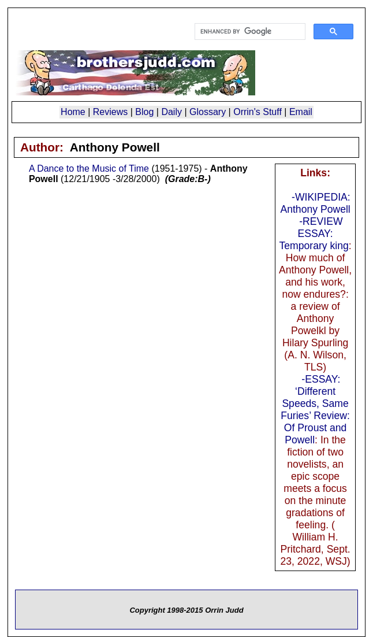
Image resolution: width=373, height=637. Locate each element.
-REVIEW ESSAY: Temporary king (314, 233)
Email (300, 112)
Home (73, 112)
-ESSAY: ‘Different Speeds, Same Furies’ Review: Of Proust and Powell (315, 409)
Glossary (207, 112)
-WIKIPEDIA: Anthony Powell (315, 203)
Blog (144, 112)
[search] (248, 32)
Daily (171, 112)
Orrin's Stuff (257, 112)
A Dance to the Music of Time (89, 168)
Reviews (110, 112)
